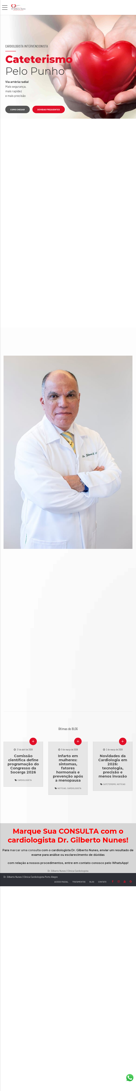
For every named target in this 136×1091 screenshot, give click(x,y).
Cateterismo (109, 784)
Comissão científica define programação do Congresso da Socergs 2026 (23, 764)
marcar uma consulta (25, 850)
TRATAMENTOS (79, 882)
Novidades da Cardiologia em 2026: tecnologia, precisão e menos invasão (112, 766)
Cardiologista (25, 780)
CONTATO (102, 882)
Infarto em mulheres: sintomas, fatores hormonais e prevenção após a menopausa (68, 768)
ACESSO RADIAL (61, 882)
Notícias (62, 788)
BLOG (91, 882)
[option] (68, 67)
